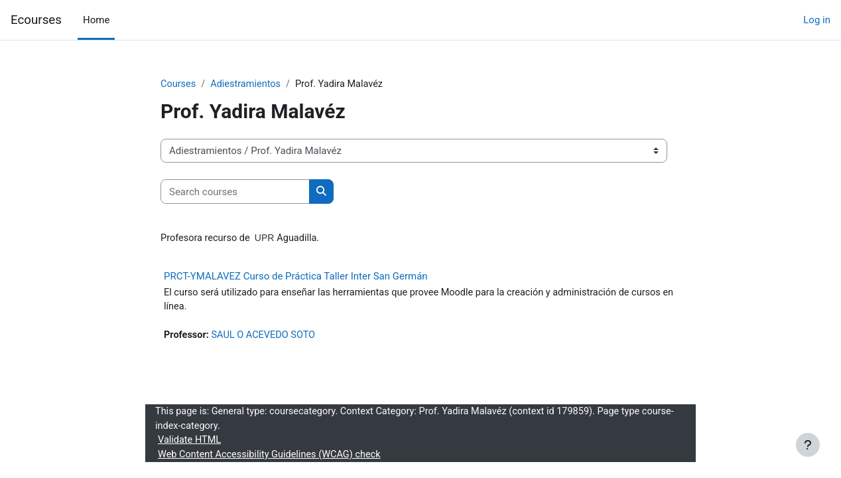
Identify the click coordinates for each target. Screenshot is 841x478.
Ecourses (36, 20)
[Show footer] (808, 445)
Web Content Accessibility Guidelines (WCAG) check (273, 459)
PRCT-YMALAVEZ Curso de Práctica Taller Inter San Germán (296, 277)
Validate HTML (190, 444)
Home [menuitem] (96, 20)
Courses (179, 84)
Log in (816, 20)
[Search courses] (235, 192)
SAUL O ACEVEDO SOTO (266, 337)
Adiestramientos (248, 84)
